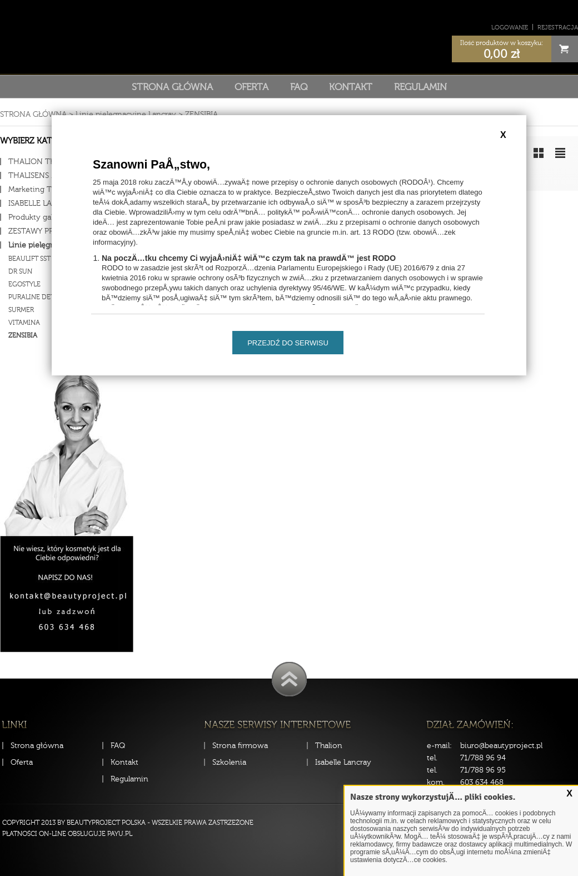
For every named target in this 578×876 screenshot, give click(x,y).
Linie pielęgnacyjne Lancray (126, 114)
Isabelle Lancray (343, 762)
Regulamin (420, 86)
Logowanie (509, 27)
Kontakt (350, 86)
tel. (432, 757)
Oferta (251, 86)
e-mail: (439, 745)
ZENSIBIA (201, 114)
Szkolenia (229, 762)
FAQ (298, 86)
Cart (564, 49)
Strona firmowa (240, 745)
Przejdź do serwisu (287, 343)
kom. (436, 782)
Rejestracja (557, 27)
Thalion (328, 745)
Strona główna (172, 86)
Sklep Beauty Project (289, 35)
